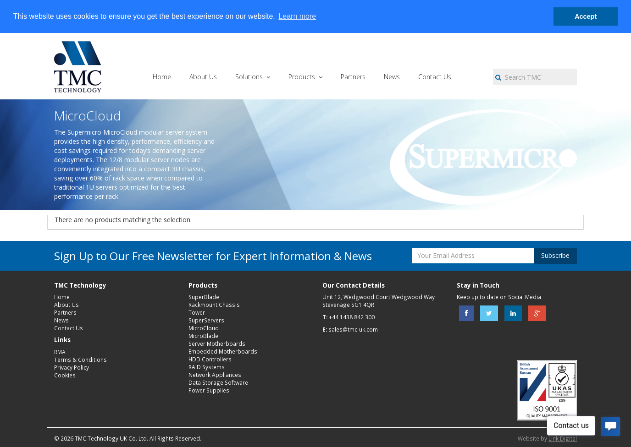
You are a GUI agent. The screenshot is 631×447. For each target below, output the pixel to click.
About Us (66, 304)
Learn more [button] (297, 16)
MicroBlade (203, 335)
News (61, 320)
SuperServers (206, 320)
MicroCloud (203, 328)
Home (62, 296)
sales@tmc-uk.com (353, 329)
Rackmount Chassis (214, 304)
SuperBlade (203, 296)
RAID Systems (206, 367)
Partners (65, 312)
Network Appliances (214, 374)
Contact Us (68, 328)
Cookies (65, 375)
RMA (60, 351)
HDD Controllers (210, 359)
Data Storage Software (218, 382)
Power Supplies (208, 390)
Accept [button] (586, 16)
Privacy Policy (71, 367)
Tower (196, 312)
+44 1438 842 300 (352, 317)
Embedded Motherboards (222, 351)
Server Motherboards (216, 343)
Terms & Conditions (80, 359)
